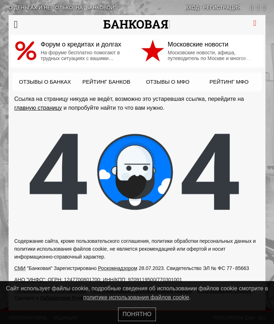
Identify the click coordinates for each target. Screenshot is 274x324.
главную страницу (38, 108)
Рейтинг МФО (228, 82)
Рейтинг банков (106, 82)
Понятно (137, 314)
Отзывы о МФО (167, 82)
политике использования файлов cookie (136, 297)
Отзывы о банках (45, 82)
